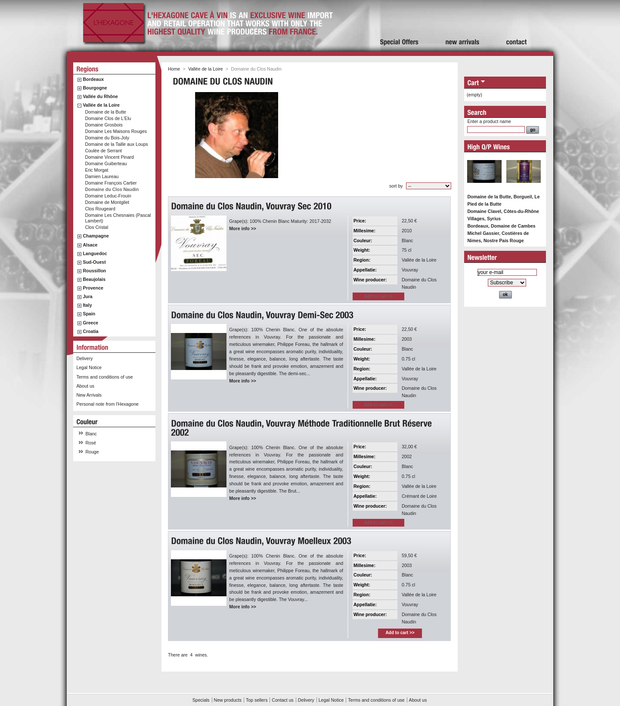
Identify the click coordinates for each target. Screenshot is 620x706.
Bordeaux (93, 79)
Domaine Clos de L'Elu (108, 118)
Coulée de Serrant (103, 150)
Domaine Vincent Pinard (109, 157)
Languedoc (95, 253)
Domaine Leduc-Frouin (108, 195)
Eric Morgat (96, 170)
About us (85, 385)
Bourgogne (95, 87)
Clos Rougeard (100, 208)
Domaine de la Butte (105, 111)
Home (174, 68)
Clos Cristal (96, 227)
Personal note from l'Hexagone (107, 404)
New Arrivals (89, 395)
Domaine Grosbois (103, 124)
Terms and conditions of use (104, 376)
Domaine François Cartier (110, 182)
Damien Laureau (101, 176)
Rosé (91, 442)
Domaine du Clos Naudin (112, 189)
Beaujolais (94, 279)
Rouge (92, 451)
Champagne (95, 235)
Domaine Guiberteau (106, 163)
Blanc (91, 433)
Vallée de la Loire (101, 105)
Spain (89, 313)
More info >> (242, 228)
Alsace (90, 244)
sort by (396, 185)
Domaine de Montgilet (107, 202)
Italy (87, 305)
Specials (201, 700)
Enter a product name (489, 121)
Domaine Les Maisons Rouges (116, 131)
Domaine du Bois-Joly (107, 137)
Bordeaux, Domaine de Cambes (501, 225)
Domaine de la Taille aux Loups (116, 144)
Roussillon (94, 270)
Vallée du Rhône (100, 96)
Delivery (84, 358)
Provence (93, 287)
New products (228, 700)
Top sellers (256, 700)
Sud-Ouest (94, 262)
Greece (90, 322)
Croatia (90, 331)
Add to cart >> (399, 632)
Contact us (282, 700)
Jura (87, 296)
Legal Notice (89, 367)
